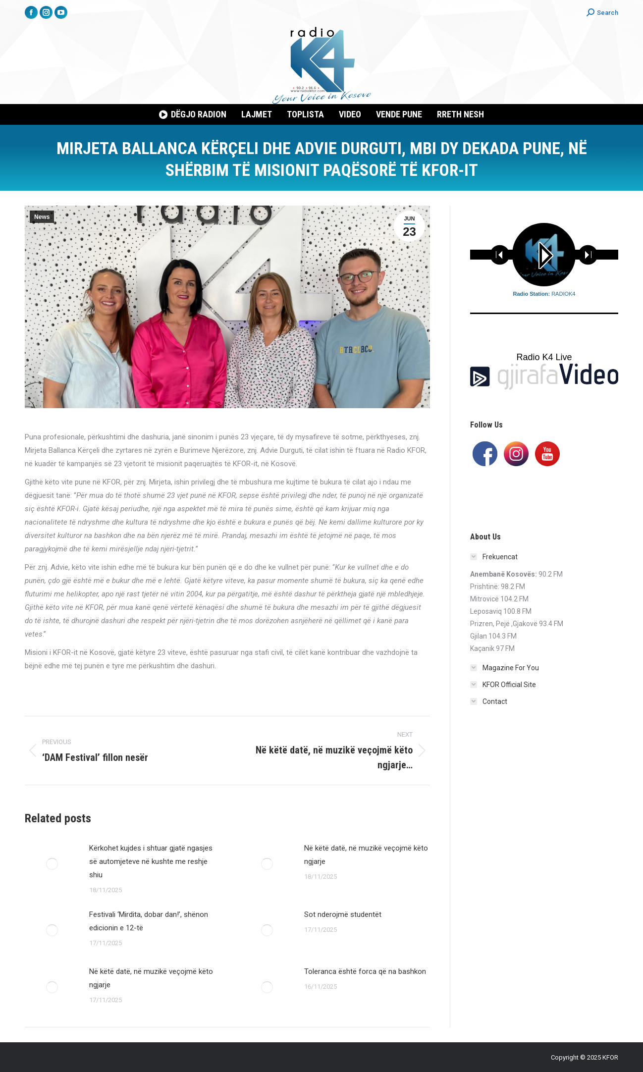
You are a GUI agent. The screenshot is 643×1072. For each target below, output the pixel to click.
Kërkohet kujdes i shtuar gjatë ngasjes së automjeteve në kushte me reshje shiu (151, 861)
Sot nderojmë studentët (342, 914)
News (42, 217)
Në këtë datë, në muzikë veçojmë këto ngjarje (366, 855)
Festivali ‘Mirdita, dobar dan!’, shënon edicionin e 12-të (148, 921)
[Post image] (52, 864)
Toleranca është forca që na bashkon (365, 971)
